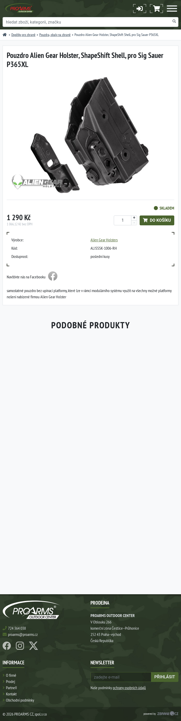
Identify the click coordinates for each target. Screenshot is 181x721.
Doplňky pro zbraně (23, 34)
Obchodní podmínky (20, 700)
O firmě (11, 675)
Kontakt (11, 693)
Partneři (11, 687)
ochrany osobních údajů (129, 687)
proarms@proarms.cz (23, 634)
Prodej (10, 681)
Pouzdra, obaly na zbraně (55, 34)
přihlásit (164, 676)
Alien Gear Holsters (104, 239)
